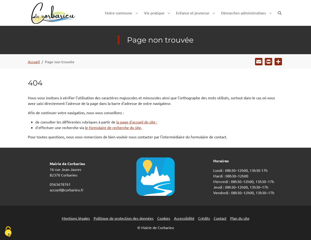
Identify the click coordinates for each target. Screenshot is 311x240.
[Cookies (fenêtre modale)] (8, 232)
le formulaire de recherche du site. (113, 127)
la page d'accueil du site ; (136, 122)
